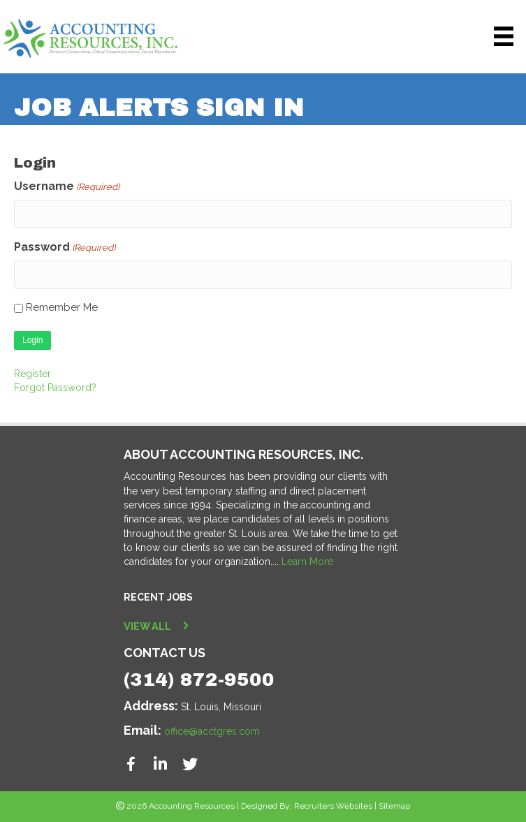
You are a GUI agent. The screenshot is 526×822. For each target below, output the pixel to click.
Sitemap (394, 804)
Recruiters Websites (333, 804)
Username (66, 186)
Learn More (307, 560)
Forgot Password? (55, 386)
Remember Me (62, 306)
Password (64, 247)
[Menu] (503, 36)
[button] (131, 762)
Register (32, 371)
